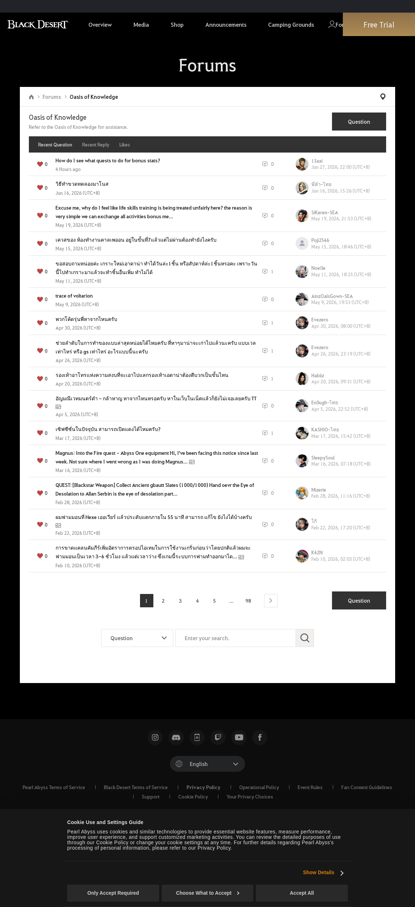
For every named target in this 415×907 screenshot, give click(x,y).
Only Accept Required (113, 893)
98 (248, 600)
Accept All (302, 893)
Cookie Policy (193, 796)
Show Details (319, 872)
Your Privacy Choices (250, 796)
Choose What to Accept (208, 893)
